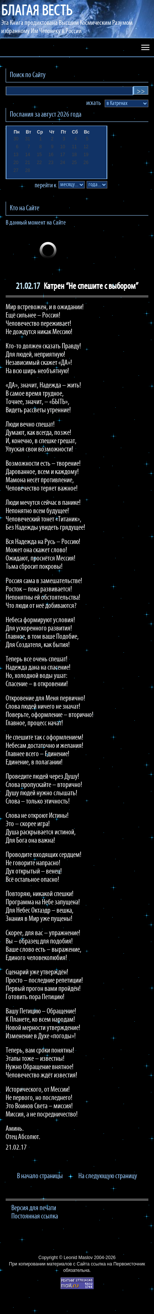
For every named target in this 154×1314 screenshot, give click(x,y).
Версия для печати (33, 1208)
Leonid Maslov (78, 1257)
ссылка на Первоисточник (118, 1264)
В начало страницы (40, 1176)
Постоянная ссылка (34, 1216)
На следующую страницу (107, 1176)
